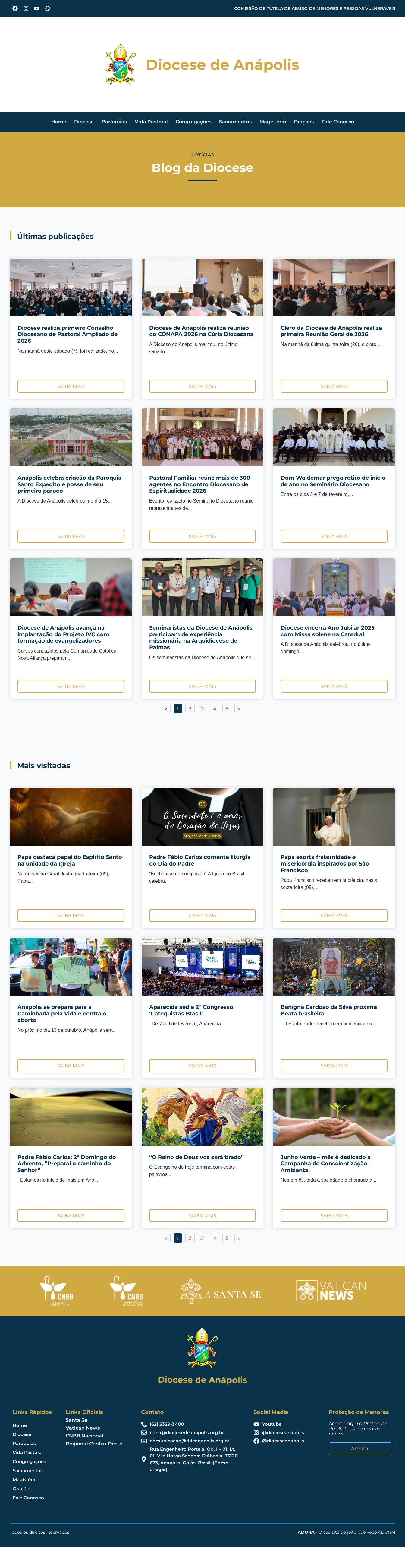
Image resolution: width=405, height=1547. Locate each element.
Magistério (272, 122)
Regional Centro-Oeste (94, 1444)
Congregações (193, 122)
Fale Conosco (338, 122)
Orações (304, 122)
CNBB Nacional (84, 1436)
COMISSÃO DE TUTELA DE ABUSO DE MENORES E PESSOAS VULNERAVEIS (314, 8)
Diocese (84, 122)
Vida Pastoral (151, 122)
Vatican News (83, 1428)
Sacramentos (235, 122)
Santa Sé (76, 1420)
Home (58, 122)
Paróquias (114, 122)
